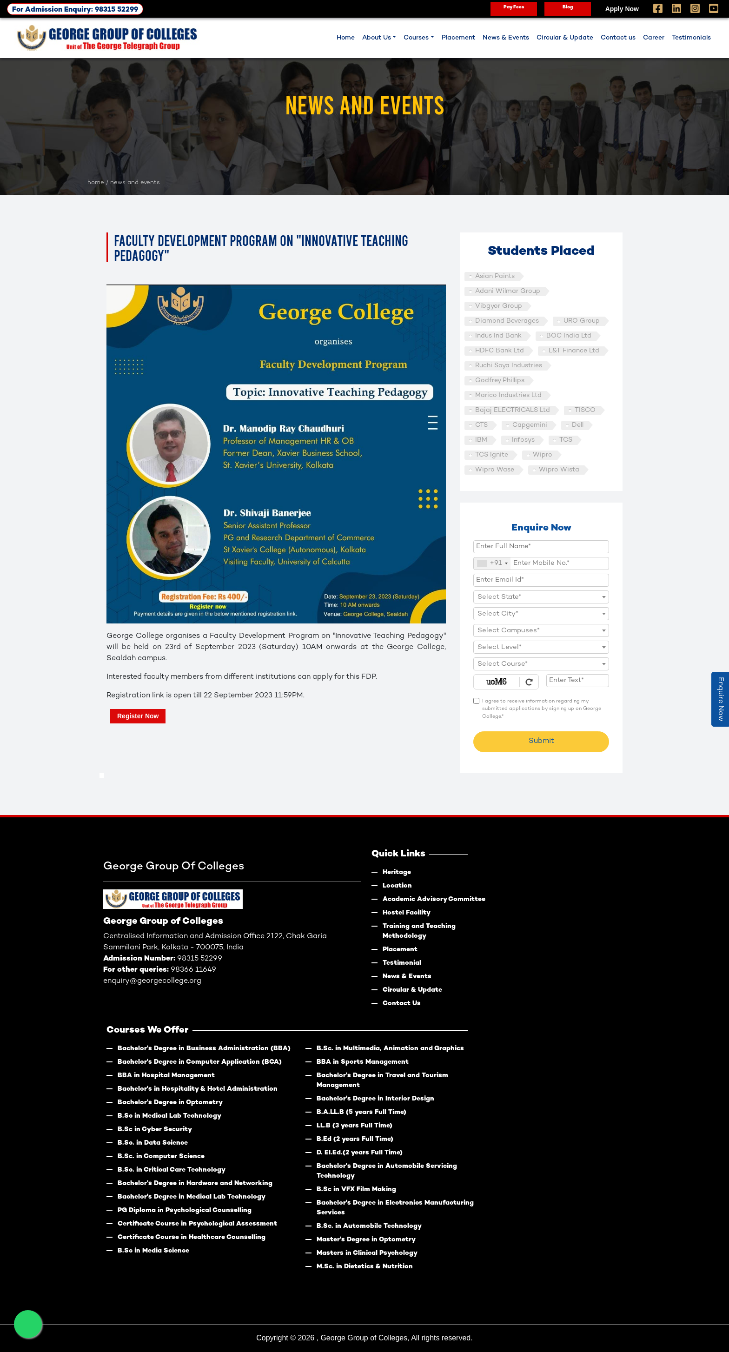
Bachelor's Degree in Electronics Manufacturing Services (395, 1208)
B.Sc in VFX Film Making (356, 1189)
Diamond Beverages (507, 321)
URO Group (581, 321)
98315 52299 (199, 959)
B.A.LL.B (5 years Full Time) (361, 1112)
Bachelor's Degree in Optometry (170, 1102)
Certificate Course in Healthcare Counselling (191, 1237)
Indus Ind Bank (498, 335)
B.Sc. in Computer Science (161, 1156)
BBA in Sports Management (363, 1062)
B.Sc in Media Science (153, 1250)
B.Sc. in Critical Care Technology (171, 1169)
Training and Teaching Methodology (419, 931)
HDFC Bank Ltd (499, 350)
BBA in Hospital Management (166, 1075)
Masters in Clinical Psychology (367, 1253)
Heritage (397, 872)
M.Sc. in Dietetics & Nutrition (365, 1266)
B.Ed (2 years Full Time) (355, 1139)
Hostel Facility (407, 912)
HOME (95, 182)
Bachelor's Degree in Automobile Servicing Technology (387, 1171)
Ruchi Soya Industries (508, 365)
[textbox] (541, 597)
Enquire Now (720, 699)
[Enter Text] (577, 680)
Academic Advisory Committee (434, 899)
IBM (481, 440)
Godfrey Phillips (499, 380)
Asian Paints (495, 276)
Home (346, 37)
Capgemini (529, 425)
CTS (481, 425)
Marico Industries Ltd (508, 395)
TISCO (585, 410)
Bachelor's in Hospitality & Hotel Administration (198, 1089)
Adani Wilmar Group (507, 291)
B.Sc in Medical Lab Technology (169, 1116)
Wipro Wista (559, 469)
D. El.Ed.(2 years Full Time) (360, 1152)
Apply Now (622, 9)
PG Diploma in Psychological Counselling (185, 1210)
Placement (458, 37)
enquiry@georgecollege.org (152, 981)
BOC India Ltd (568, 335)
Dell (577, 425)
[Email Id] (541, 580)
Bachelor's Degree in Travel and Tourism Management (382, 1080)
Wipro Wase (494, 469)
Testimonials (691, 37)
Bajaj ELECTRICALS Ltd (512, 410)
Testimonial (402, 963)
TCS (565, 440)
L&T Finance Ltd (574, 350)
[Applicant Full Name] (541, 546)
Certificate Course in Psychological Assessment (197, 1223)
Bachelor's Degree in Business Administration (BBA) (204, 1048)
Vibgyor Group (498, 306)
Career (653, 37)
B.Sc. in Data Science (153, 1143)
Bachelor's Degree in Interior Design (375, 1098)
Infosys (523, 440)
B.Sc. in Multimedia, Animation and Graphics (390, 1048)
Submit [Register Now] (541, 741)
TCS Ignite (491, 454)
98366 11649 (193, 970)
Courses (416, 37)
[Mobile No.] (541, 563)
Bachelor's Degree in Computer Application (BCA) (200, 1062)
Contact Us (402, 1003)
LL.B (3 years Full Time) (354, 1125)
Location (397, 885)
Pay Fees (514, 7)
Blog (568, 7)
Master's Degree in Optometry (366, 1239)
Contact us (618, 37)
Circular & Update (565, 37)
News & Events (506, 37)
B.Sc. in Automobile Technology (369, 1226)
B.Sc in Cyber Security (155, 1129)
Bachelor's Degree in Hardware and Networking (195, 1183)
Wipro (542, 454)
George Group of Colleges (363, 1338)
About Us (376, 37)
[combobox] (492, 563)
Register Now (138, 716)
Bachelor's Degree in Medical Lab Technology (191, 1196)
